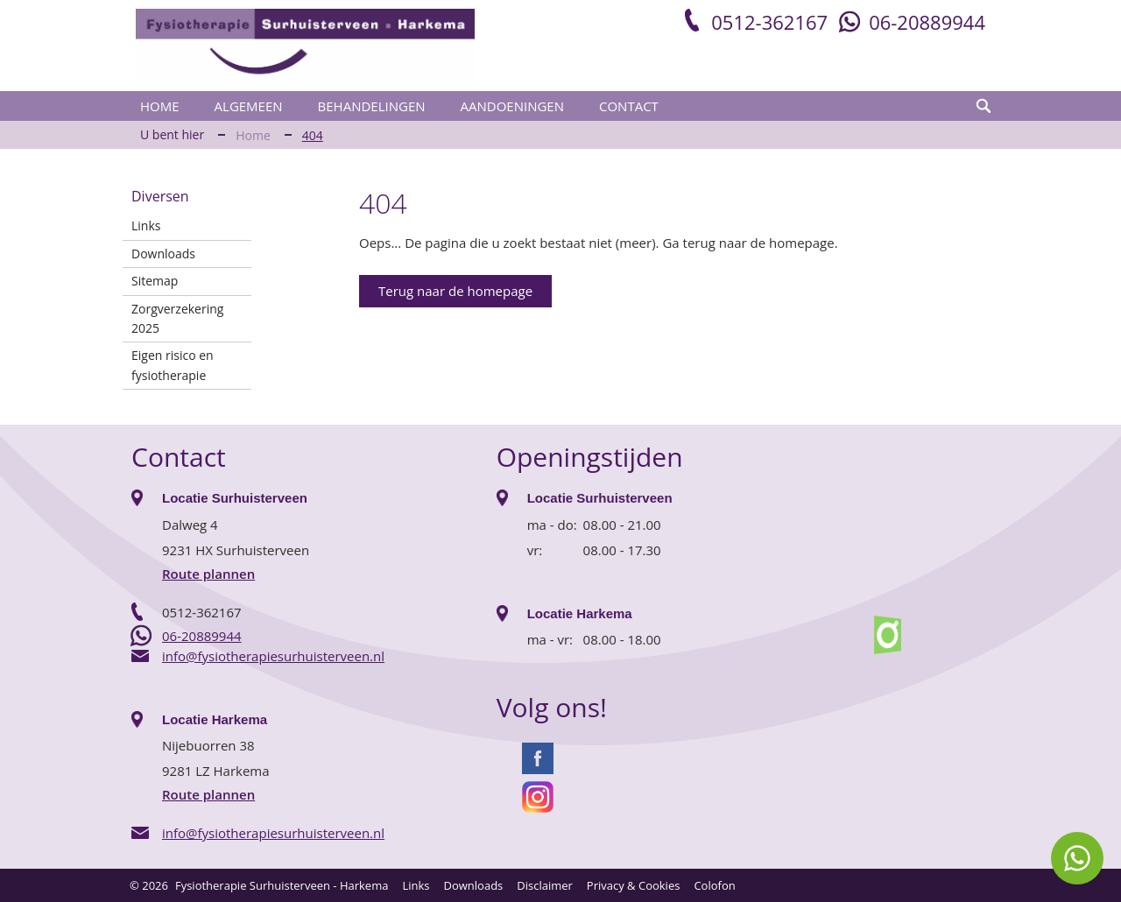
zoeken (983, 106)
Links (145, 225)
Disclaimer (545, 885)
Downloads (163, 253)
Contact (629, 106)
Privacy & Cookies (633, 885)
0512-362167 (769, 22)
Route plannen (208, 573)
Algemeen (249, 106)
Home (160, 106)
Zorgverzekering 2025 (177, 318)
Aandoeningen (512, 106)
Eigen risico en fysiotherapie (172, 365)
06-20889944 (927, 22)
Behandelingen (372, 106)
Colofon (714, 885)
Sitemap (154, 280)
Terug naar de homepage (455, 290)
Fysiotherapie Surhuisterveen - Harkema (281, 885)
